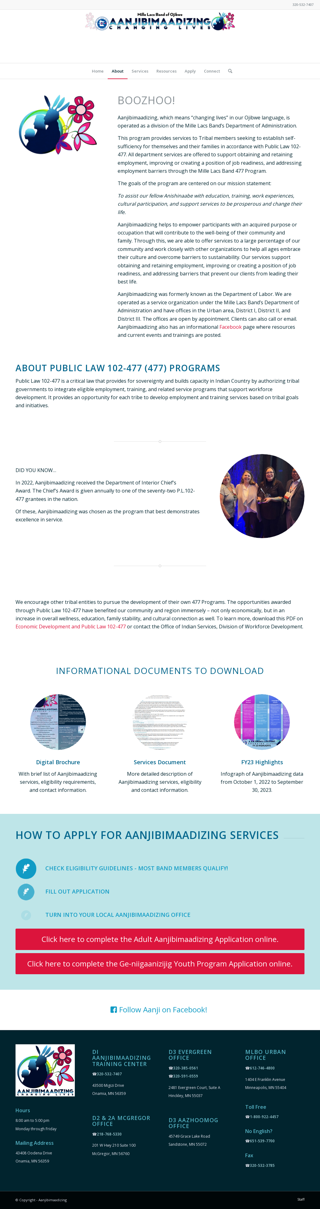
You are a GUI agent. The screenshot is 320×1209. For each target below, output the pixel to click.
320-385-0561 (185, 1068)
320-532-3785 (262, 1165)
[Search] (228, 71)
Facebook (230, 326)
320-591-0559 (185, 1076)
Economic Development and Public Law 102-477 (71, 626)
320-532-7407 (109, 1074)
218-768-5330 (109, 1134)
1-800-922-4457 (264, 1116)
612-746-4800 (262, 1068)
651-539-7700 (262, 1141)
